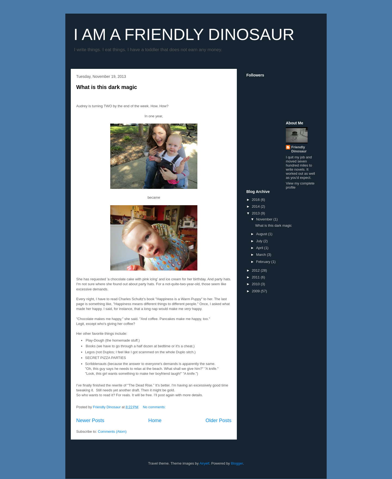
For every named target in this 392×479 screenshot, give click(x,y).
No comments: (155, 407)
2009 (256, 291)
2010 (256, 284)
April (260, 248)
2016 (256, 200)
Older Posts (218, 420)
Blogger (237, 463)
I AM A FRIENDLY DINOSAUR (184, 34)
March (261, 255)
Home (155, 420)
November (265, 219)
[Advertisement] (262, 133)
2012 (256, 270)
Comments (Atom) (112, 431)
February (263, 262)
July (260, 241)
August (262, 234)
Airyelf (204, 463)
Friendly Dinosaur (299, 149)
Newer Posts (90, 420)
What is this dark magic (106, 87)
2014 (256, 206)
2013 (256, 213)
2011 (256, 277)
